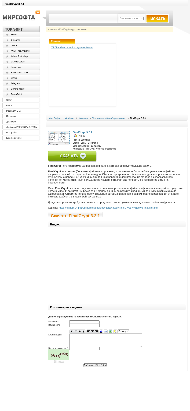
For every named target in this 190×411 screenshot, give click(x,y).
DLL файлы (11, 132)
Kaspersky (16, 67)
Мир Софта (54, 118)
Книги (9, 105)
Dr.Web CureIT (18, 62)
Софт (9, 100)
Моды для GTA (13, 111)
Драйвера (11, 122)
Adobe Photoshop (19, 56)
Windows (69, 118)
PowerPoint (16, 94)
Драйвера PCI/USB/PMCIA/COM (21, 127)
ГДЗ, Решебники (14, 138)
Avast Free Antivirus (20, 51)
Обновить (59, 364)
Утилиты (83, 118)
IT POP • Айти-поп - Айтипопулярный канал (72, 47)
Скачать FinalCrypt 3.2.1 (75, 215)
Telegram (15, 83)
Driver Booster (17, 89)
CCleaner (15, 40)
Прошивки (11, 116)
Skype (14, 78)
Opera (14, 45)
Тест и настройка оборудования (108, 118)
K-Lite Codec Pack (19, 72)
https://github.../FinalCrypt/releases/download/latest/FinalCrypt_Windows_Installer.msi (108, 207)
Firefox (14, 34)
